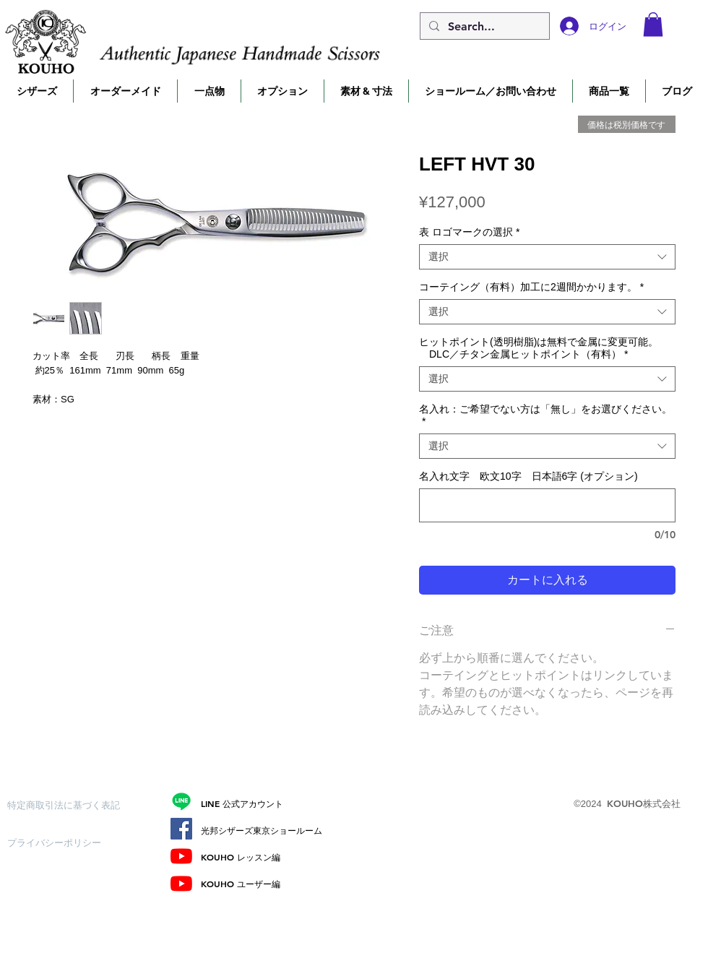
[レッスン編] (181, 856)
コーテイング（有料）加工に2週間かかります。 (531, 287)
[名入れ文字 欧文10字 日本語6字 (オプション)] (547, 505)
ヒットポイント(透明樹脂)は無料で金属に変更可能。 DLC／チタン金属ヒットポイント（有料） (538, 348)
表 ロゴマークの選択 (469, 232)
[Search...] (483, 26)
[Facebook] (181, 829)
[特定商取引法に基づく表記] (63, 804)
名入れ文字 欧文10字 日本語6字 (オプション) (528, 476)
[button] (653, 24)
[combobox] (547, 256)
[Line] (181, 801)
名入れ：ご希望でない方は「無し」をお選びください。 (545, 415)
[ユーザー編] (181, 883)
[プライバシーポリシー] (58, 842)
